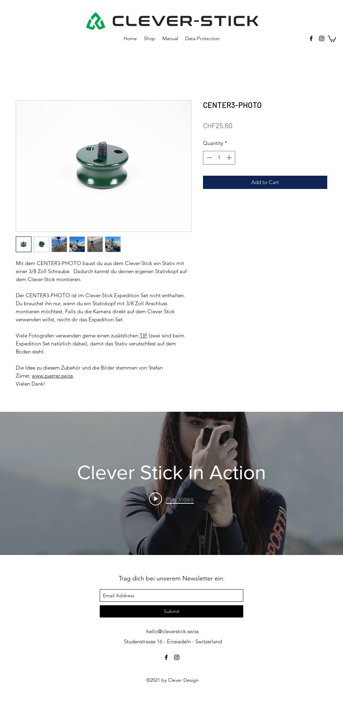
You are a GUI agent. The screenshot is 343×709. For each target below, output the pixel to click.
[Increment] (229, 157)
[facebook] (311, 38)
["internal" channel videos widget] (171, 483)
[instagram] (321, 38)
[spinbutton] (219, 157)
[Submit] (171, 611)
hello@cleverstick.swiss (172, 631)
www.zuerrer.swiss (52, 375)
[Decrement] (209, 157)
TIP (143, 335)
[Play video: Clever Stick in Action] (171, 499)
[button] (332, 38)
